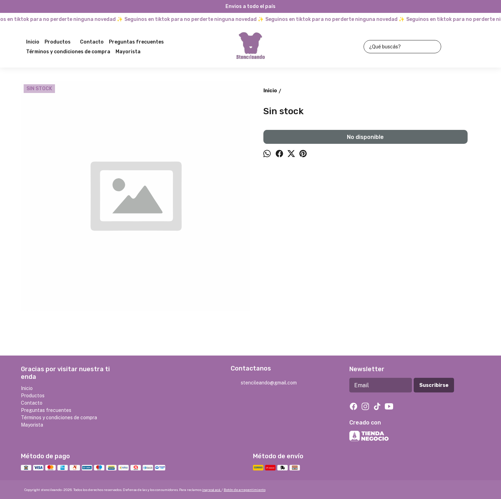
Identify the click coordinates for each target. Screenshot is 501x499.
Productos (61, 42)
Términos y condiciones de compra (68, 52)
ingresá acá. (212, 490)
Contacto (92, 42)
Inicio (32, 42)
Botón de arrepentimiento (244, 490)
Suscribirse (433, 385)
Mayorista (128, 52)
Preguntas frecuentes (136, 42)
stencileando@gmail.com (264, 383)
